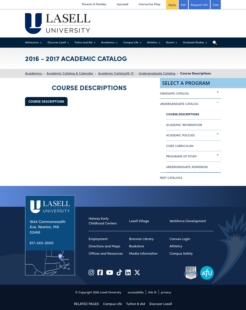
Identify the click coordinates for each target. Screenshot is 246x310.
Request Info (199, 4)
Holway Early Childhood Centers (103, 220)
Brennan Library (141, 239)
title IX (152, 292)
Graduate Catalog (190, 91)
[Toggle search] (215, 43)
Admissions (32, 42)
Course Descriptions (195, 73)
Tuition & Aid (135, 303)
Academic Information (184, 125)
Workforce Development (187, 221)
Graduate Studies (193, 42)
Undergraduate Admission (187, 167)
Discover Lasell (57, 42)
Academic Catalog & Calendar (70, 73)
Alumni (170, 42)
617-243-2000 (42, 242)
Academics (108, 42)
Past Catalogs (171, 178)
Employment (98, 239)
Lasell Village (139, 221)
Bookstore (136, 246)
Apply (172, 4)
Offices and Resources (106, 253)
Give (216, 4)
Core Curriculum (179, 146)
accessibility (136, 292)
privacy (166, 292)
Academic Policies (193, 133)
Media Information (143, 253)
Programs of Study (193, 154)
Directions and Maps (104, 246)
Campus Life (130, 42)
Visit (183, 4)
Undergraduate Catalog (157, 73)
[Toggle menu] (41, 42)
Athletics (152, 42)
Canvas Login (179, 239)
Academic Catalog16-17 (116, 73)
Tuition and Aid (83, 42)
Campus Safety (181, 253)
